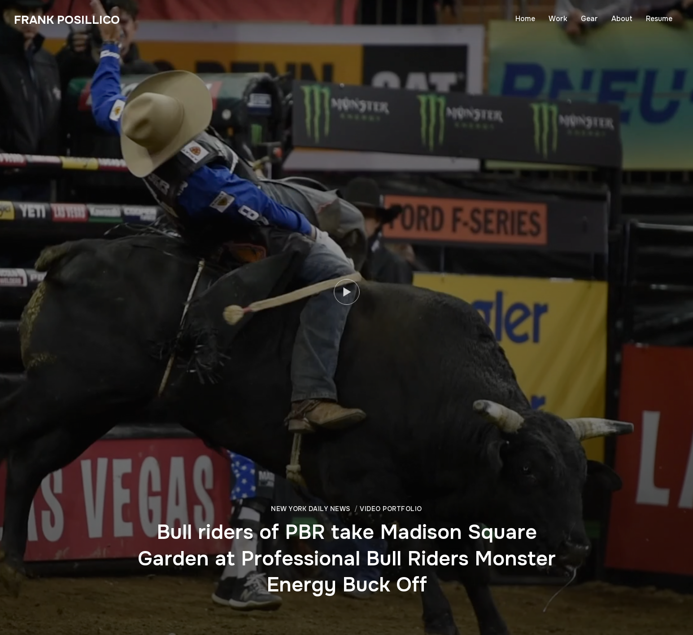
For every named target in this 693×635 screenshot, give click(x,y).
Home (525, 18)
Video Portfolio (391, 509)
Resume (659, 18)
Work (558, 18)
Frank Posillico (67, 20)
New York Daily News (310, 509)
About (621, 18)
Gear (589, 18)
